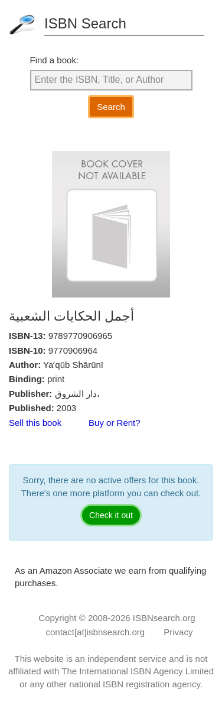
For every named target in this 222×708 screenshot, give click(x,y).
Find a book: (54, 60)
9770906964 (72, 350)
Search (111, 107)
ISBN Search (85, 23)
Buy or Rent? (115, 423)
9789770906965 (80, 336)
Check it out (111, 515)
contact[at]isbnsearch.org (95, 632)
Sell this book (35, 423)
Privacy (178, 632)
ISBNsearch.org (164, 618)
